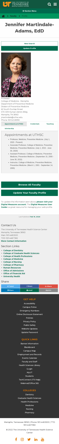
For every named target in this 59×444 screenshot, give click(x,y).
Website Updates (30, 329)
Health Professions (29, 402)
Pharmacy (29, 413)
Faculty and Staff (29, 362)
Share (33, 286)
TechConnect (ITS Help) (29, 380)
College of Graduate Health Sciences (21, 253)
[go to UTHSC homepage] (2, 16)
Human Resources (12, 268)
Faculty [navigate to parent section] (13, 16)
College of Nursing (12, 262)
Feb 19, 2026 (35, 217)
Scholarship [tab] (9, 128)
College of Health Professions (17, 256)
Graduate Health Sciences (29, 398)
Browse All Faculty (29, 184)
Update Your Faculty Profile (29, 192)
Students (29, 376)
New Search (29, 44)
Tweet (13, 286)
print (48, 290)
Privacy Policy (29, 321)
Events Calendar (29, 358)
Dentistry (29, 395)
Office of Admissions (13, 271)
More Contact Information (13, 241)
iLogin (29, 369)
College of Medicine (13, 259)
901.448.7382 (30, 425)
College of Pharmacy (13, 265)
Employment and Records (29, 354)
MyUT (29, 372)
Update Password (29, 332)
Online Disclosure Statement (29, 314)
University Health (11, 276)
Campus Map (29, 351)
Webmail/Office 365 (29, 383)
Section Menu (29, 11)
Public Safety (29, 325)
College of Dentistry (13, 250)
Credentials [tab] (34, 124)
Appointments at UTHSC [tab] (14, 124)
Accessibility (29, 303)
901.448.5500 (43, 422)
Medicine (29, 405)
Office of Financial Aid (14, 273)
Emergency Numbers (29, 311)
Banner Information (30, 344)
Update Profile (29, 48)
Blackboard (29, 347)
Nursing (29, 409)
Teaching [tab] (50, 124)
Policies (29, 318)
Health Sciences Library (29, 365)
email (29, 290)
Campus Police (29, 307)
